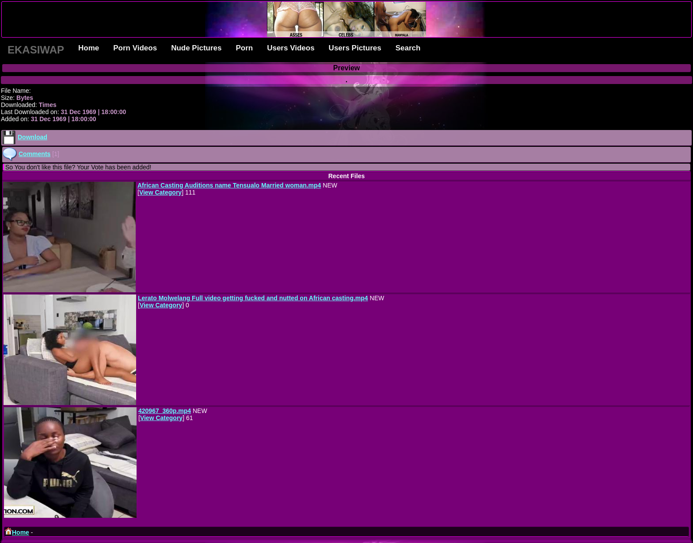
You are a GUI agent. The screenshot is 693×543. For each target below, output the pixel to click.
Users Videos (290, 48)
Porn (244, 48)
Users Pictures (355, 48)
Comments (34, 153)
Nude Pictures (196, 48)
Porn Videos (135, 48)
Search (408, 48)
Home (88, 48)
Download (32, 137)
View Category (160, 192)
